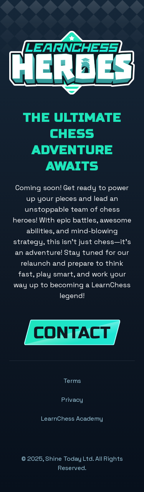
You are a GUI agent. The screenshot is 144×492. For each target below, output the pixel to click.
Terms (72, 381)
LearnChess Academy (72, 418)
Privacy (72, 400)
